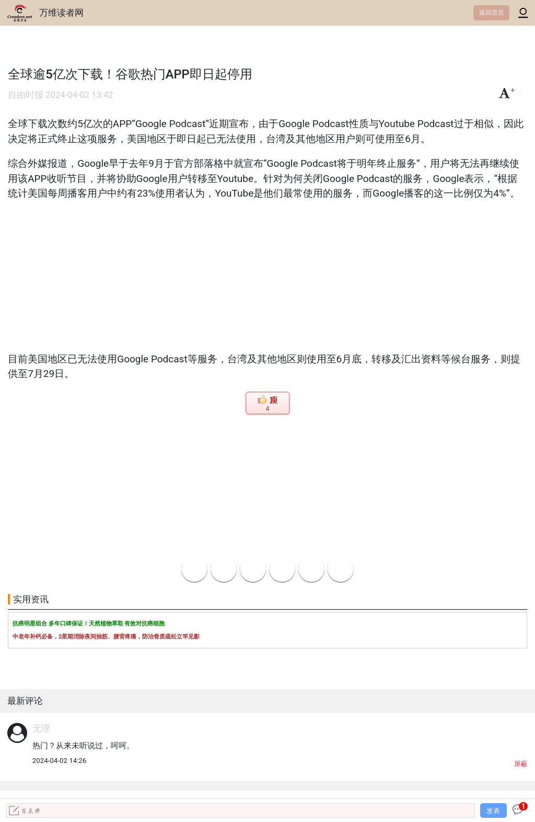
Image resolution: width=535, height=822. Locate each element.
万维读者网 (61, 12)
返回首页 (491, 12)
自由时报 (25, 95)
